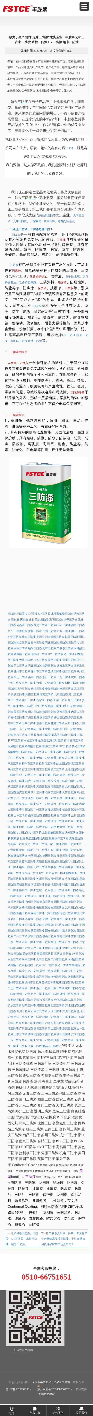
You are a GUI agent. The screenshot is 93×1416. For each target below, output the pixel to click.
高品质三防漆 (47, 215)
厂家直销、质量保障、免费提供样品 (52, 221)
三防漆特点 (17, 415)
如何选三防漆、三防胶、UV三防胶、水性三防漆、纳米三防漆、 (22, 1239)
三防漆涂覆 (77, 392)
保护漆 (42, 288)
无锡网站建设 (46, 1394)
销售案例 (58, 1409)
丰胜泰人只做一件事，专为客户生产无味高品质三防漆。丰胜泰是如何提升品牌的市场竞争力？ (64, 1239)
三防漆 (69, 148)
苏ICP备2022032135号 (19, 1389)
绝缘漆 (62, 282)
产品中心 (34, 1409)
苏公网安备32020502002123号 (55, 1388)
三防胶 (69, 288)
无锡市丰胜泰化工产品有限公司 (51, 1382)
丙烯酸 (16, 270)
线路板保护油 (38, 276)
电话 (11, 1410)
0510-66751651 (46, 1276)
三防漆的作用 (18, 352)
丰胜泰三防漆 (16, 363)
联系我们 (81, 1409)
